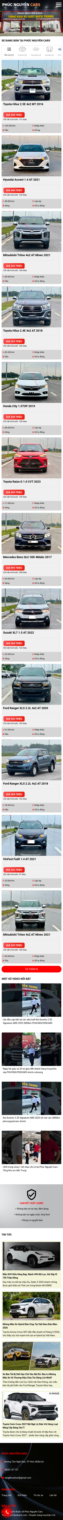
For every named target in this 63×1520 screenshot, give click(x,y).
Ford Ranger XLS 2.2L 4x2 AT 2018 (25, 783)
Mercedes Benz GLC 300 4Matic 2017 (27, 557)
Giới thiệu (22, 1495)
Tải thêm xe (31, 969)
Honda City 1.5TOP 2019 (19, 406)
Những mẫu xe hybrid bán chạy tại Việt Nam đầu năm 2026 (30, 1326)
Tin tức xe (38, 1495)
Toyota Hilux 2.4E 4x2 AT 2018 (23, 330)
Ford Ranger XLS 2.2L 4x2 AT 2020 (25, 708)
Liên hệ (53, 1495)
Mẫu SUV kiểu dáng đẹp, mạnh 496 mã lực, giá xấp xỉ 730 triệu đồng (30, 1276)
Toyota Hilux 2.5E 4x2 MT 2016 (23, 104)
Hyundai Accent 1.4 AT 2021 (21, 179)
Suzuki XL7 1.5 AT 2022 (18, 632)
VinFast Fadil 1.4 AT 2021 (19, 859)
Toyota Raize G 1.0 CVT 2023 (22, 481)
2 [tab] (31, 31)
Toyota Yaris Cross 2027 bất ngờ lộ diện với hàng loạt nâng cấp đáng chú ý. (30, 1426)
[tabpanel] (31, 18)
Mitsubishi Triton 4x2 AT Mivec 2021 (26, 255)
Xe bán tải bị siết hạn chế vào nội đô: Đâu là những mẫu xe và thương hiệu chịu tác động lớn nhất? (29, 1376)
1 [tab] (28, 31)
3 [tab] (34, 31)
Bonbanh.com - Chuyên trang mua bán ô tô (34, 1515)
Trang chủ (6, 1495)
